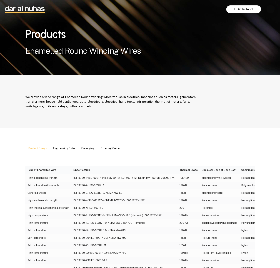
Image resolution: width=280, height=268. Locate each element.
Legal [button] (135, 260)
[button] (270, 9)
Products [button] (45, 34)
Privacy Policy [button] (117, 260)
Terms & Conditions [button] (158, 260)
